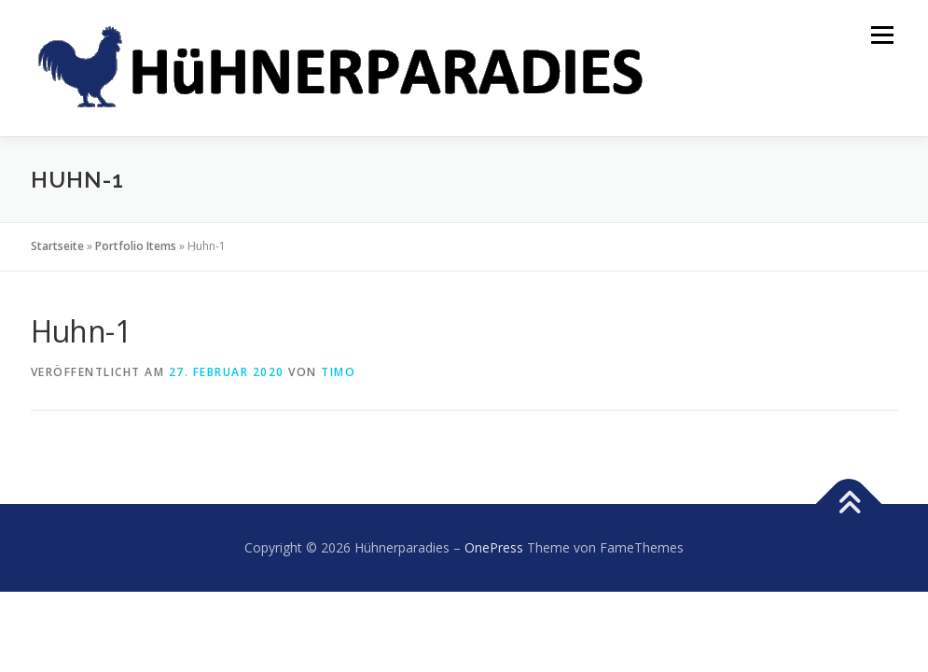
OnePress (493, 547)
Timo (338, 372)
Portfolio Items (135, 246)
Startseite (57, 246)
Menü (882, 35)
